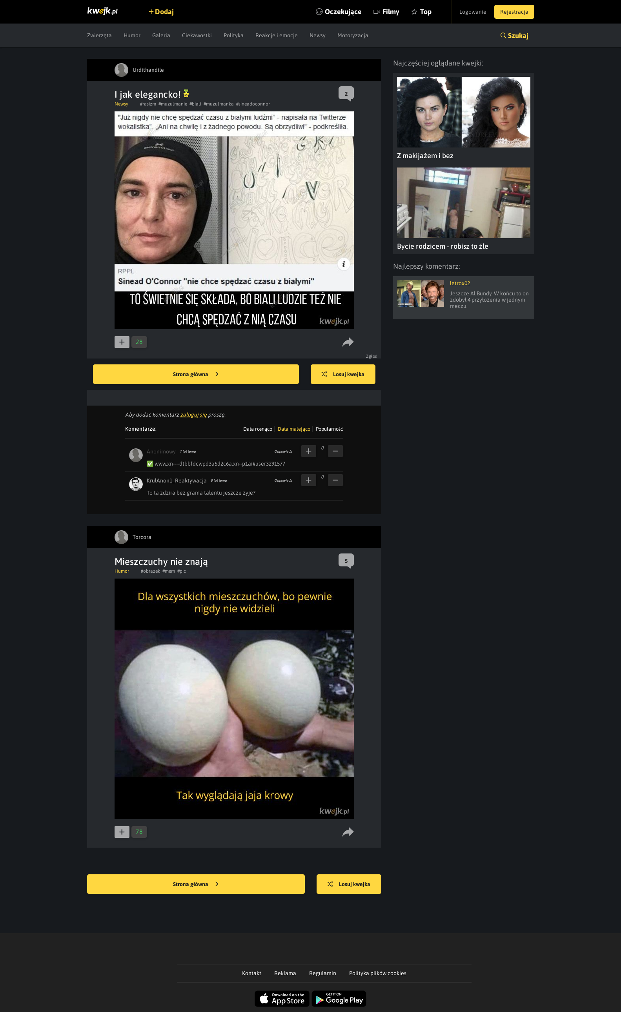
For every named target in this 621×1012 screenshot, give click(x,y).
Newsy (318, 35)
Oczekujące (343, 11)
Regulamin (322, 973)
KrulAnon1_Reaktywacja (177, 480)
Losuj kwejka (342, 374)
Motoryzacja (352, 35)
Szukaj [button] (518, 35)
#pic (181, 571)
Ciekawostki (197, 35)
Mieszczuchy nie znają (161, 561)
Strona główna (196, 374)
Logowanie (472, 12)
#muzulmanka (219, 104)
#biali (195, 104)
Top (426, 11)
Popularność (329, 429)
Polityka (234, 35)
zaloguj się (193, 414)
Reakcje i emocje (276, 35)
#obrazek (150, 571)
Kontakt (251, 973)
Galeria (161, 35)
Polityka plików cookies (377, 973)
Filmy (390, 11)
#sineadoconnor (253, 104)
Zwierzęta (99, 35)
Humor (132, 35)
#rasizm (148, 104)
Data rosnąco (257, 429)
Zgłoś (371, 356)
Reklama (285, 973)
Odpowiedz (283, 451)
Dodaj (164, 11)
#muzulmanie (172, 104)
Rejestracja (514, 12)
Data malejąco (294, 429)
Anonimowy (161, 451)
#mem (168, 571)
